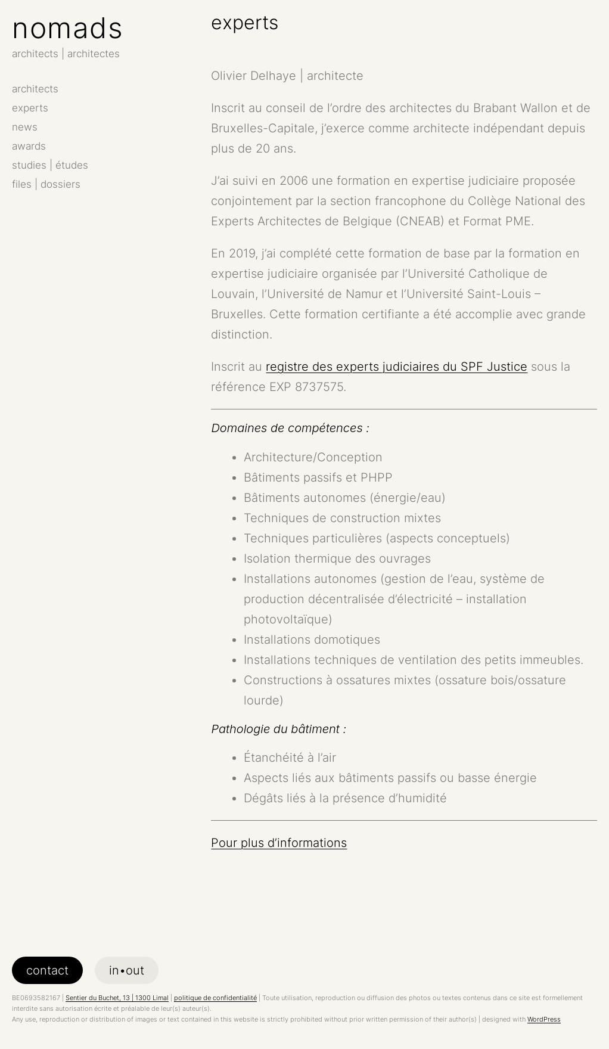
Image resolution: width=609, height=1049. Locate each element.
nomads (67, 27)
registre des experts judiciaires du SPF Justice (396, 366)
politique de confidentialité (215, 998)
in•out (126, 970)
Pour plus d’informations (279, 843)
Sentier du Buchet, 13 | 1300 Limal (117, 998)
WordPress (544, 1019)
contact (47, 970)
